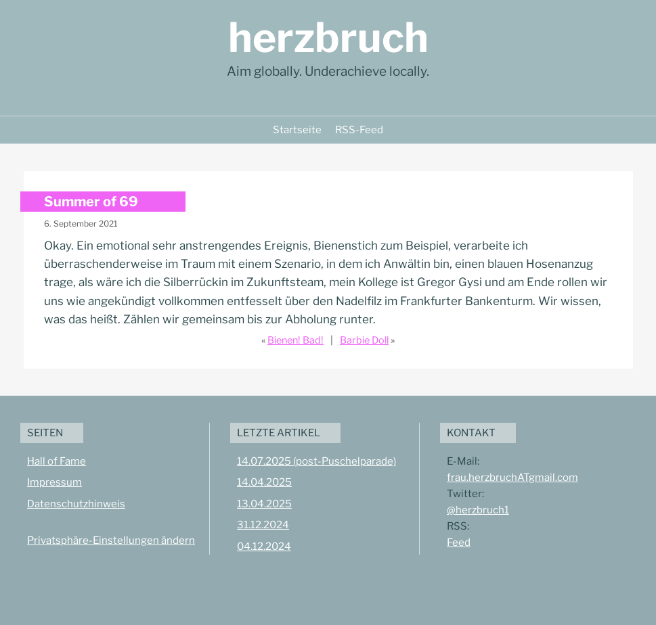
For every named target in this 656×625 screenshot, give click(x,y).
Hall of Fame (56, 461)
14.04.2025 (264, 482)
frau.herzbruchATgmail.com (512, 477)
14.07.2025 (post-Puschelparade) (316, 461)
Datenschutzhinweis (76, 504)
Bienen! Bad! (295, 340)
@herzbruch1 (478, 510)
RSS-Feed (359, 130)
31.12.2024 (263, 525)
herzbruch (328, 37)
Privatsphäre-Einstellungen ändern (111, 540)
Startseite (297, 130)
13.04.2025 (264, 504)
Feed (459, 542)
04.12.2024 (264, 546)
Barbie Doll (364, 340)
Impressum (54, 482)
